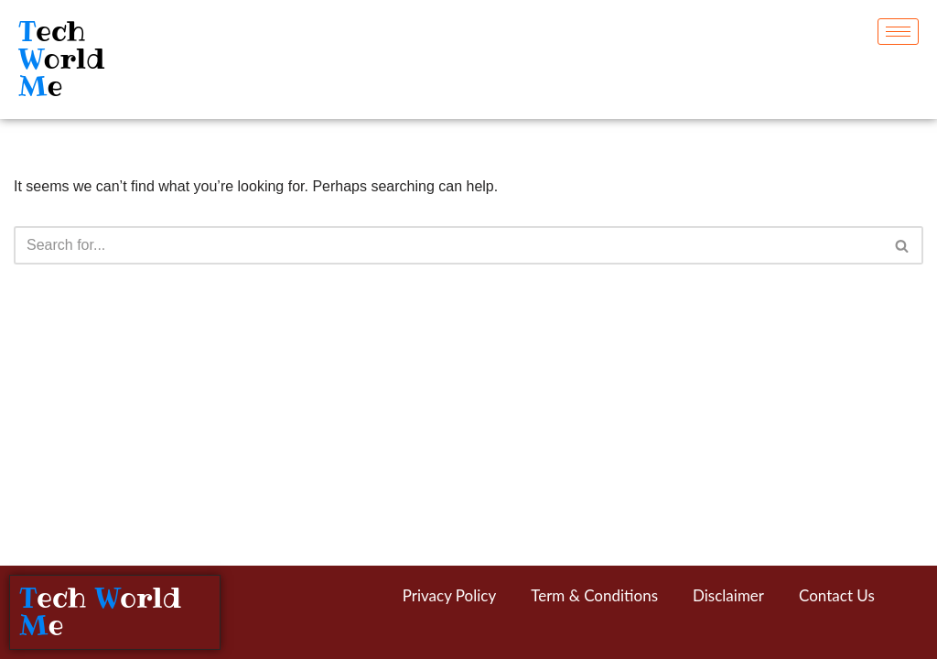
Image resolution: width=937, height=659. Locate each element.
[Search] (448, 245)
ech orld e (61, 59)
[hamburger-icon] (898, 31)
